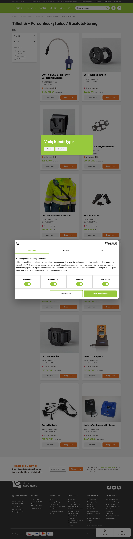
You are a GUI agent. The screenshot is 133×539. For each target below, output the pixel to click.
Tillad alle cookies (100, 294)
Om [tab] (101, 250)
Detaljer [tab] (66, 250)
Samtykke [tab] (32, 250)
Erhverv (61, 149)
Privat (49, 149)
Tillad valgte (66, 294)
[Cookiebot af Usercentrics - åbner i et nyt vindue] (107, 243)
